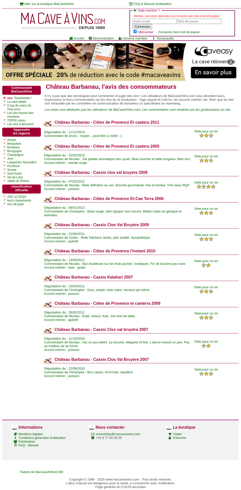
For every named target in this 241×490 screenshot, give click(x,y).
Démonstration (101, 38)
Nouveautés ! (23, 98)
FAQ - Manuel (28, 445)
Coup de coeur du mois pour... (19, 107)
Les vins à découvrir (20, 124)
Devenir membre (132, 38)
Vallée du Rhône (18, 181)
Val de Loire (15, 177)
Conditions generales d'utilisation (42, 438)
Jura (10, 158)
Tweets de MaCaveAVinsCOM (41, 472)
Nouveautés (163, 38)
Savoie (11, 170)
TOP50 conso (16, 120)
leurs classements (19, 200)
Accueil (76, 38)
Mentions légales (30, 434)
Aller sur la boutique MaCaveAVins (46, 4)
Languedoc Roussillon (22, 162)
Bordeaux (13, 147)
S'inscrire (179, 438)
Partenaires (26, 441)
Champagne (15, 155)
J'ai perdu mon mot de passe (179, 32)
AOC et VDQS (16, 196)
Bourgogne (14, 151)
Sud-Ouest (14, 173)
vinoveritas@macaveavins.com (118, 434)
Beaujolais (14, 143)
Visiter (177, 434)
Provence (13, 166)
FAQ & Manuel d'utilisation (150, 4)
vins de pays (15, 204)
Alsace (11, 140)
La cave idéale (16, 101)
